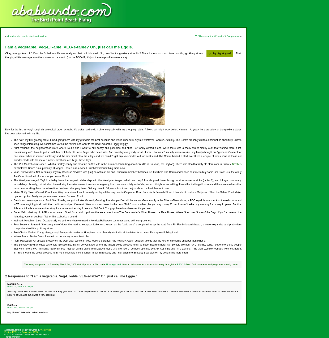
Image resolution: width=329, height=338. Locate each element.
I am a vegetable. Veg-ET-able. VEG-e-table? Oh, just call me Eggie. (69, 47)
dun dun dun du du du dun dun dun (27, 36)
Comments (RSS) (30, 332)
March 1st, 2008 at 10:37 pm (20, 286)
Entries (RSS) (10, 332)
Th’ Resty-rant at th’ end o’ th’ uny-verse (217, 36)
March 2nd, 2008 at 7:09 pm (20, 307)
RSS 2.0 (181, 264)
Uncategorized (113, 264)
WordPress (45, 330)
